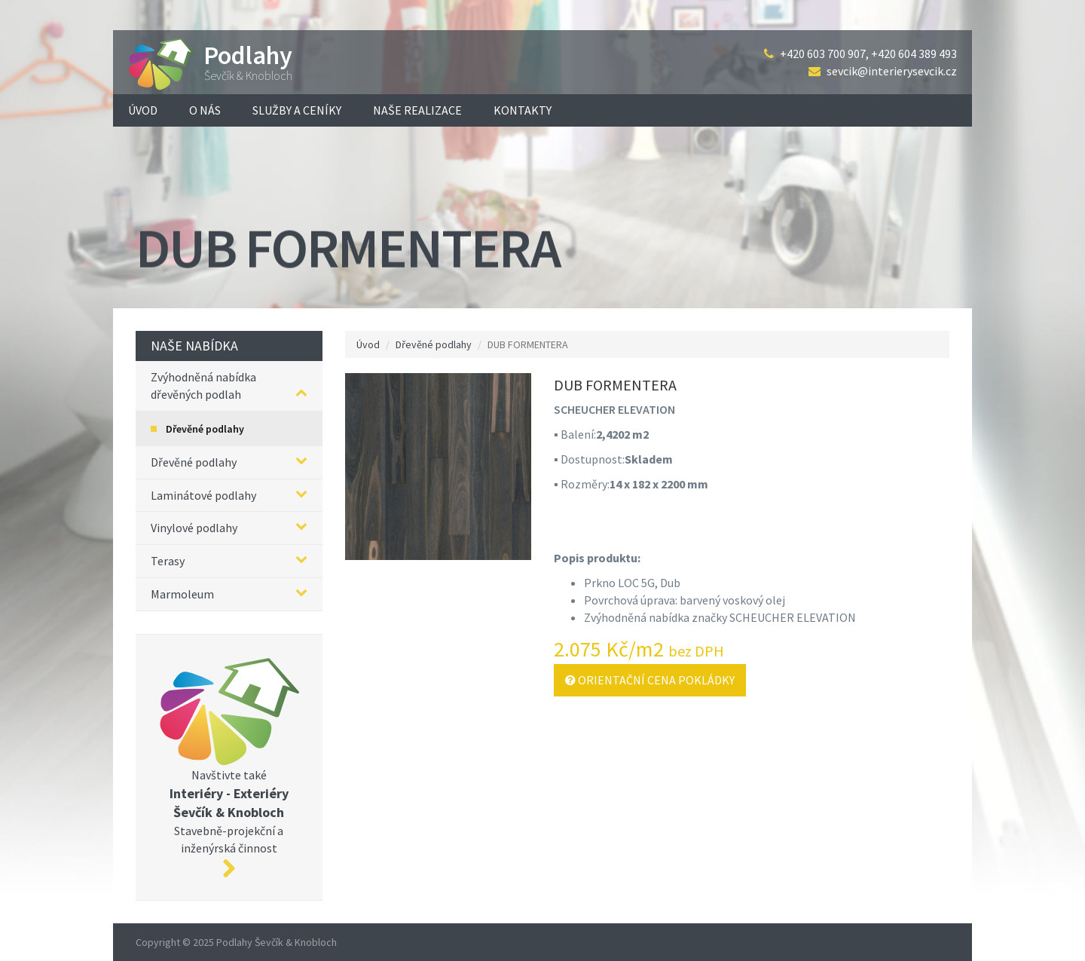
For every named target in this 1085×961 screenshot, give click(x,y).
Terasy (229, 560)
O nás (205, 110)
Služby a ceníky (296, 110)
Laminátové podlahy (229, 495)
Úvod (142, 110)
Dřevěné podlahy (205, 429)
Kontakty (523, 110)
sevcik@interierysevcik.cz (892, 70)
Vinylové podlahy (229, 527)
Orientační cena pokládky (650, 679)
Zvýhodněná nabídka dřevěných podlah (229, 385)
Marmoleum (229, 593)
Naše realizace (417, 110)
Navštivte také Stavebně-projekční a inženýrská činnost (229, 767)
